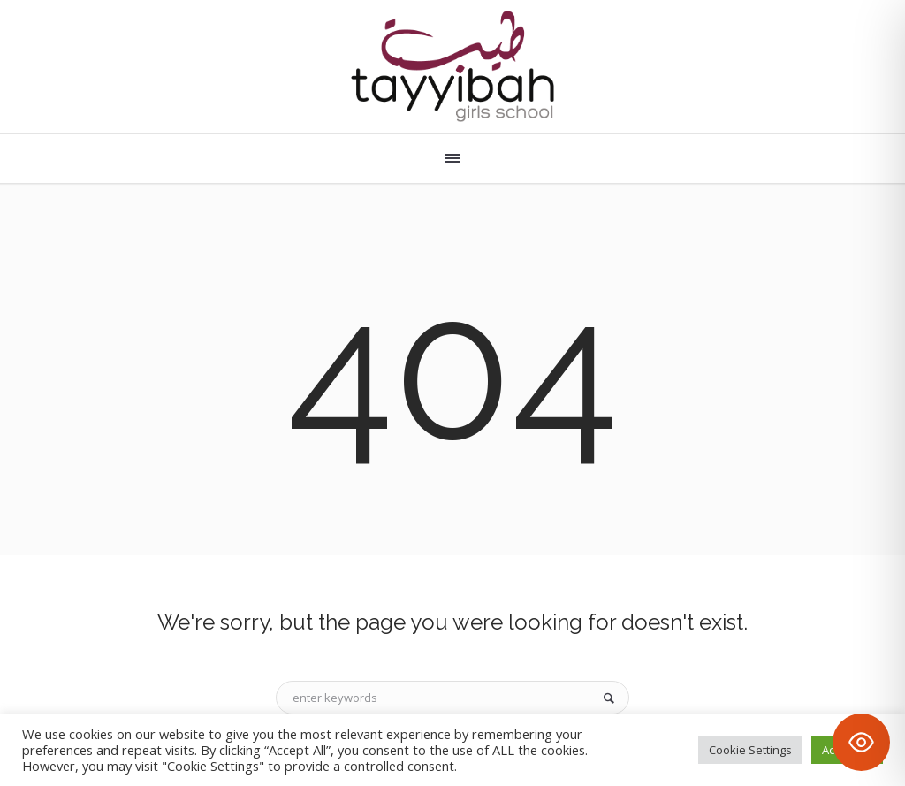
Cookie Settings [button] (750, 750)
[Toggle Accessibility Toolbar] (861, 742)
